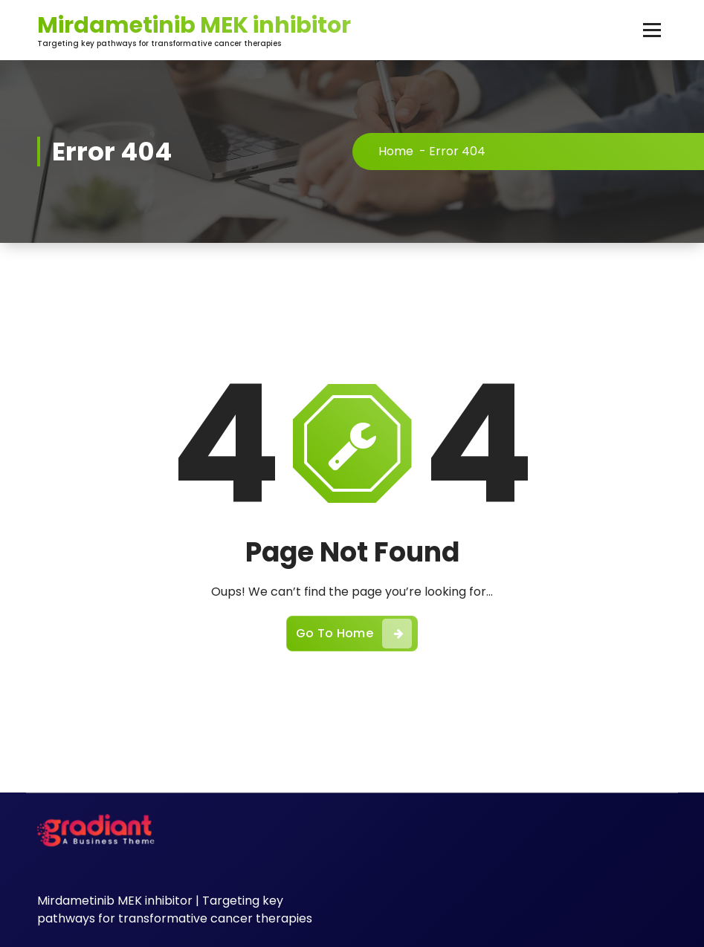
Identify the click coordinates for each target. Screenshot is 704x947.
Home (395, 151)
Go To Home (354, 633)
